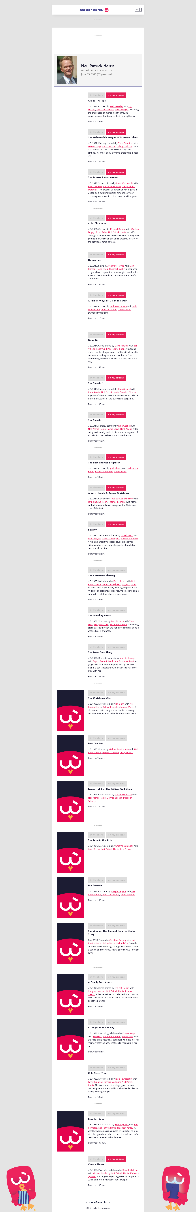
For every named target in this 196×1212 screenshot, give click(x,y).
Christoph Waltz (117, 268)
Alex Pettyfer (94, 538)
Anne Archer (94, 849)
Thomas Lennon (116, 501)
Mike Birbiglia (121, 109)
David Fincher (121, 345)
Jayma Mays (113, 428)
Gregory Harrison (96, 991)
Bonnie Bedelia (114, 797)
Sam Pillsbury (117, 621)
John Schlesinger (128, 658)
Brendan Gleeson (128, 392)
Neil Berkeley (116, 106)
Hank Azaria (94, 392)
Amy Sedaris (120, 471)
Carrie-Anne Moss (112, 186)
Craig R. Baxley (122, 987)
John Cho (92, 501)
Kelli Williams (108, 943)
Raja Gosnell (124, 389)
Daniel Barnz (127, 535)
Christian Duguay (117, 940)
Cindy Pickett (126, 752)
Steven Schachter (123, 794)
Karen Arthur (119, 581)
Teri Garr (97, 1036)
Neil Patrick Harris (105, 109)
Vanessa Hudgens (111, 538)
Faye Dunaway (95, 1081)
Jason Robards (128, 894)
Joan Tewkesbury (123, 1078)
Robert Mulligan (130, 1170)
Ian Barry (119, 703)
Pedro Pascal (108, 146)
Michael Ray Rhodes (119, 749)
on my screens (116, 95)
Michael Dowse (117, 229)
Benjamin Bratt (126, 661)
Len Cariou (125, 849)
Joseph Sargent (118, 891)
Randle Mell (127, 1036)
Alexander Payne (115, 265)
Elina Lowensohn (110, 894)
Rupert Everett (100, 661)
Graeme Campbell (124, 845)
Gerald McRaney (110, 752)
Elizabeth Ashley (125, 1127)
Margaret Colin (101, 624)
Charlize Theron (109, 309)
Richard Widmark (112, 1081)
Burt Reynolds (122, 1124)
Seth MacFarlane (118, 306)
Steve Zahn (101, 232)
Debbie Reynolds (110, 707)
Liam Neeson (124, 309)
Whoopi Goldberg (101, 1173)
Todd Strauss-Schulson (121, 498)
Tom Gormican (125, 143)
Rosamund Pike (103, 348)
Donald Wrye (128, 1033)
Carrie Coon (118, 348)
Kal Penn (102, 501)
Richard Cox (122, 943)
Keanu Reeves (95, 186)
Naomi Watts (127, 707)
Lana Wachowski (124, 183)
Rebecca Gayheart (111, 584)
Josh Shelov (116, 468)
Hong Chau (102, 268)
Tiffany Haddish (124, 146)
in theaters (96, 95)
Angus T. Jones (129, 584)
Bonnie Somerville (104, 471)
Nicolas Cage (94, 146)
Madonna (113, 661)
